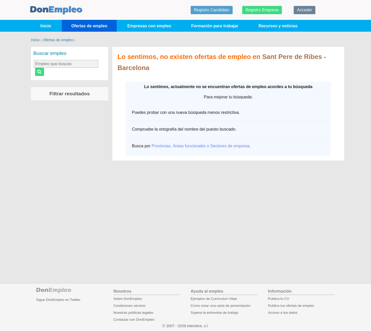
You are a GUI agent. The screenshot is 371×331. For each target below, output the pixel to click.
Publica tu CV (278, 299)
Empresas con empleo (149, 26)
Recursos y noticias (277, 26)
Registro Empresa (262, 10)
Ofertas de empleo (89, 26)
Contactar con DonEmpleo (133, 319)
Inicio (45, 26)
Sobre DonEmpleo (127, 299)
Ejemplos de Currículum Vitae (214, 299)
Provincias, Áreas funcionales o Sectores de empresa (200, 146)
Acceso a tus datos (283, 313)
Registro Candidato (211, 10)
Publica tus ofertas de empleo (291, 306)
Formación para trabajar (214, 26)
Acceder (304, 10)
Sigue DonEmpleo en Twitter (58, 300)
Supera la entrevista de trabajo (214, 313)
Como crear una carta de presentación (220, 306)
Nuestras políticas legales (133, 313)
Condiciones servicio (129, 306)
